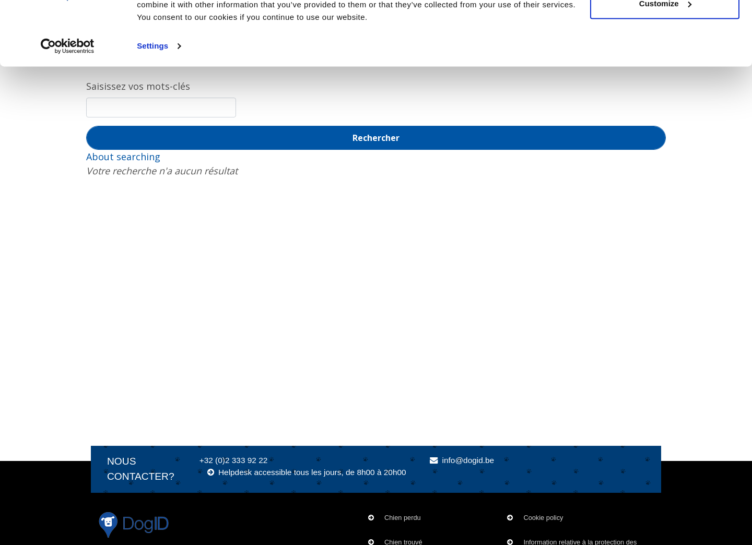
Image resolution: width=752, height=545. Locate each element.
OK (665, 27)
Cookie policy (543, 518)
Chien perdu (402, 518)
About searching (123, 156)
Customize (665, 61)
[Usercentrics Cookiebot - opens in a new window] (67, 104)
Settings (152, 104)
